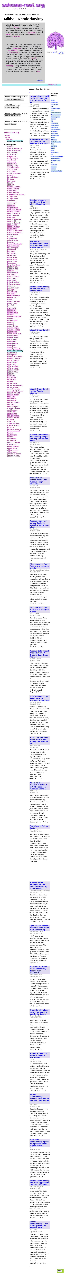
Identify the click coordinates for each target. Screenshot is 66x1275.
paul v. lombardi (13, 360)
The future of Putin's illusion (39, 827)
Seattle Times (54, 152)
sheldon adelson (13, 417)
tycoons (10, 437)
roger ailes (11, 397)
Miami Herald (54, 127)
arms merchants (13, 167)
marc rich (10, 324)
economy (9, 66)
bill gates (10, 179)
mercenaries (11, 341)
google (55, 52)
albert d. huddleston (14, 148)
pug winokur (11, 377)
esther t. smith (12, 240)
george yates (12, 261)
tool (38, 71)
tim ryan (10, 433)
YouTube (61, 53)
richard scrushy (13, 387)
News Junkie (54, 133)
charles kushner (13, 192)
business (9, 139)
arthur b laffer (12, 169)
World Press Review (56, 171)
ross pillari (11, 404)
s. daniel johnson (13, 408)
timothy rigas (12, 435)
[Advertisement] (38, 188)
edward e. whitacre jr (15, 232)
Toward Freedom (55, 158)
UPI (52, 162)
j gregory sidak (12, 272)
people (7, 135)
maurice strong (12, 337)
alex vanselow (12, 152)
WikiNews (53, 169)
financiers (10, 242)
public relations (12, 372)
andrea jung (11, 162)
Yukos (8, 34)
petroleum (31, 32)
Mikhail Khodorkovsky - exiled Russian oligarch (39, 391)
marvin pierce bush (14, 334)
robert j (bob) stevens (15, 391)
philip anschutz (12, 366)
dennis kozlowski (13, 227)
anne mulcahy (12, 164)
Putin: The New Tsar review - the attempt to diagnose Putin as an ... (39, 740)
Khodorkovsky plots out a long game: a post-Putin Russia (39, 1012)
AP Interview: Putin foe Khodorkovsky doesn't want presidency (38, 970)
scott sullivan (12, 414)
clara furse (11, 200)
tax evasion (12, 50)
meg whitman (12, 339)
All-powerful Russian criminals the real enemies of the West (39, 141)
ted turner (10, 427)
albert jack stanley (13, 150)
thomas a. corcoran (14, 429)
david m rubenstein (14, 219)
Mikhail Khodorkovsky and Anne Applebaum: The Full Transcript (39, 1183)
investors (10, 270)
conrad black (12, 202)
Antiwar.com (54, 102)
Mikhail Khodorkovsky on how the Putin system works (39, 289)
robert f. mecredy (13, 389)
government (13, 52)
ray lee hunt (11, 379)
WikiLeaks (53, 167)
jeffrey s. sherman (13, 284)
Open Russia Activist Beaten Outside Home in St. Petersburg (39, 928)
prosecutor (17, 48)
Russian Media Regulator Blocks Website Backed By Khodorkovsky (38, 885)
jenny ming (11, 286)
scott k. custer (12, 410)
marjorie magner (13, 328)
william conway (12, 450)
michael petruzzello (14, 349)
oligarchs (16, 36)
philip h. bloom (12, 368)
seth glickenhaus (13, 416)
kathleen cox (11, 297)
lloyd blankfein (12, 313)
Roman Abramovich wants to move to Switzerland (38, 1055)
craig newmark (12, 208)
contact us (52, 85)
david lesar (11, 217)
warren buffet (12, 448)
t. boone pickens (13, 425)
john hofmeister (13, 288)
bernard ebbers (12, 177)
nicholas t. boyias (13, 358)
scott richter (11, 412)
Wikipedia (40, 80)
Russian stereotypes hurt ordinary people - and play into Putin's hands (39, 438)
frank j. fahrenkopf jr (14, 244)
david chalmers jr (13, 213)
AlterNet (53, 100)
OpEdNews (54, 140)
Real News (54, 146)
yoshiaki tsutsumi (13, 456)
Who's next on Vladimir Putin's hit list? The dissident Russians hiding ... (38, 786)
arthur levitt (11, 171)
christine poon (12, 198)
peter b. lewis (12, 362)
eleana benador (12, 234)
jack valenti (11, 274)
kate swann (11, 293)
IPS (52, 121)
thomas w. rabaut (13, 431)
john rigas (11, 290)
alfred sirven (11, 154)
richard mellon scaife (14, 385)
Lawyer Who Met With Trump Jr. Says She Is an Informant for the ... (39, 99)
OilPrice (53, 137)
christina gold (12, 196)
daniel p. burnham (13, 211)
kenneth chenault (13, 301)
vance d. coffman (13, 442)
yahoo (61, 52)
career (7, 137)
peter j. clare (11, 364)
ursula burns (11, 439)
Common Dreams (56, 112)
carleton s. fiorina (13, 187)
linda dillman (12, 311)
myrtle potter (12, 355)
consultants (11, 204)
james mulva (11, 278)
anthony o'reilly (12, 166)
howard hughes (12, 267)
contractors (11, 206)
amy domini (11, 160)
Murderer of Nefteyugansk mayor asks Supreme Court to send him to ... (39, 244)
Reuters (53, 148)
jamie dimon (11, 280)
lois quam (10, 318)
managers (10, 322)
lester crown (11, 309)
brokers (10, 183)
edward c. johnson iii (14, 230)
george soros (12, 259)
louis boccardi (12, 320)
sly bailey (10, 419)
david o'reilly (11, 221)
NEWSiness (54, 131)
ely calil (10, 236)
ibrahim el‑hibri (12, 269)
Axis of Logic (54, 104)
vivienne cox (11, 444)
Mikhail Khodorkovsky (39, 330)
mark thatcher (12, 332)
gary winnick (11, 253)
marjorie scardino (13, 330)
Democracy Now (55, 117)
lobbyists (10, 314)
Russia (16, 27)
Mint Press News (55, 129)
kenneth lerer (12, 303)
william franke (12, 452)
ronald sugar (11, 400)
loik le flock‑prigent (14, 316)
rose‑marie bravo (13, 402)
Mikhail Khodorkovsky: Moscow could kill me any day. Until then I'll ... (39, 1098)
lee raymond (11, 307)
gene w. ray (11, 255)
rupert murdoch (13, 406)
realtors (10, 381)
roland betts (11, 398)
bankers (10, 175)
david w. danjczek (13, 223)
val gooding (11, 440)
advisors (10, 146)
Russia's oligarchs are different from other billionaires (38, 202)
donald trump (12, 228)
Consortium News (56, 115)
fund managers (12, 248)
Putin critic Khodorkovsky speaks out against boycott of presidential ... (39, 1143)
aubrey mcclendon (14, 173)
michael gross (12, 347)
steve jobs (11, 421)
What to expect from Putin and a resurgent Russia (39, 566)
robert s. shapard (13, 393)
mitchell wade (12, 353)
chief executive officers (15, 194)
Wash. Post (54, 164)
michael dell (11, 345)
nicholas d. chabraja (14, 356)
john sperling (12, 292)
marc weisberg (12, 326)
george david (12, 257)
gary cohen (11, 252)
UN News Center (55, 160)
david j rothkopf (13, 215)
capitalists (11, 185)
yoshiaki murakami (14, 454)
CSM (52, 110)
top (59, 1271)
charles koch (12, 190)
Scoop (52, 150)
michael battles (12, 343)
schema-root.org (11, 132)
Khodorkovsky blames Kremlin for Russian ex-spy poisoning (38, 481)
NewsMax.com (55, 135)
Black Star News (55, 108)
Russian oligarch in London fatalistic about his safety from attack (39, 524)
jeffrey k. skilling (13, 282)
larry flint (10, 305)
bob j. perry (11, 181)
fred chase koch (13, 246)
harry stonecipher (13, 265)
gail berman (11, 250)
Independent (54, 123)
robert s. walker (13, 395)
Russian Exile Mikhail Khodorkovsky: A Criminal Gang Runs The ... (39, 654)
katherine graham (13, 295)
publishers (11, 375)
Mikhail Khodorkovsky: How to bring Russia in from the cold (39, 1225)
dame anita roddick (14, 209)
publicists (10, 374)
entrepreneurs (12, 238)
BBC (52, 106)
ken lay (9, 299)
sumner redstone (13, 423)
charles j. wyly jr (13, 188)
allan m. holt (11, 156)
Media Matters (55, 125)
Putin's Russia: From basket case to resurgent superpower (39, 698)
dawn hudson (12, 225)
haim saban (11, 263)
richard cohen (12, 383)
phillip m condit (13, 370)
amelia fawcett (12, 158)
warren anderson (13, 446)
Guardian (53, 119)
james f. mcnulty (13, 276)
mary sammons (12, 335)
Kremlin (34, 58)
